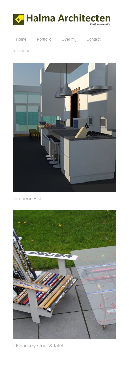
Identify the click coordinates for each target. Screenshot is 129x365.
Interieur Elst (27, 198)
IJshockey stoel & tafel (38, 345)
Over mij (69, 39)
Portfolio (44, 39)
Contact (93, 39)
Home (21, 39)
